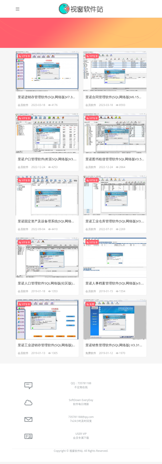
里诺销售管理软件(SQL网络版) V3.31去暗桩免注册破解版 (115, 347)
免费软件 (91, 355)
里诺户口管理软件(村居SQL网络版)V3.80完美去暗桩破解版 (47, 160)
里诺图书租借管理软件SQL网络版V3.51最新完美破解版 (115, 160)
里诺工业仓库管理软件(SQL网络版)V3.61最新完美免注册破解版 (115, 222)
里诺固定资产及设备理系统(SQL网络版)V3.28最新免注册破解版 (47, 222)
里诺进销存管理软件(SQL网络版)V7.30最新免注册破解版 (47, 98)
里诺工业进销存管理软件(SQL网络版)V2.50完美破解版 (47, 347)
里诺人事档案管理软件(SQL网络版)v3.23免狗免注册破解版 (115, 284)
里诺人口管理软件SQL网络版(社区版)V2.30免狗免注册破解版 (47, 284)
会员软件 (23, 106)
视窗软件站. (76, 453)
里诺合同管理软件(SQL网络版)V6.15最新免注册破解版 (115, 98)
